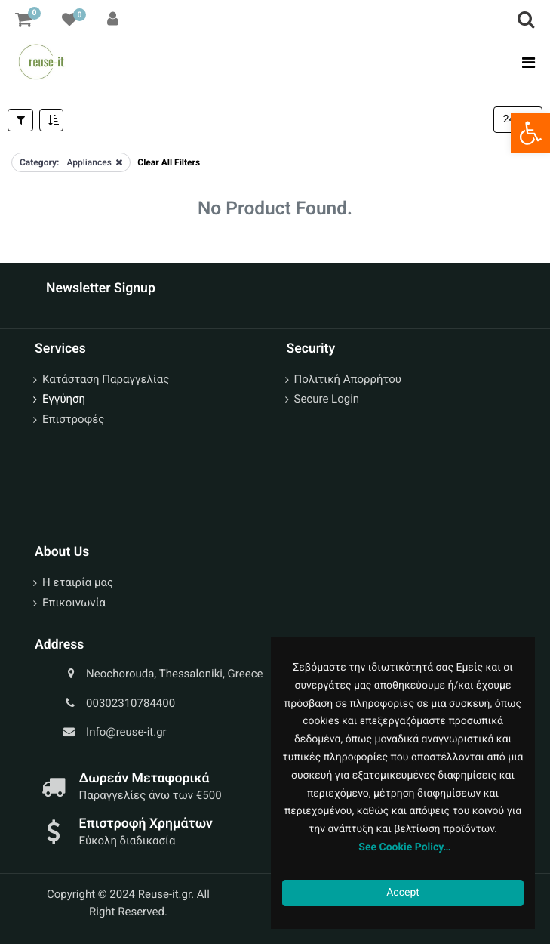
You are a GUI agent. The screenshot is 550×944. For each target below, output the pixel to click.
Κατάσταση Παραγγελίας (105, 379)
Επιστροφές (73, 419)
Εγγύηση (63, 399)
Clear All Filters (168, 162)
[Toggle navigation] (524, 62)
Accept (402, 893)
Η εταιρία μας (77, 582)
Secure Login (327, 399)
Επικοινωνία (74, 602)
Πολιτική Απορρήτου (347, 379)
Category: (39, 162)
